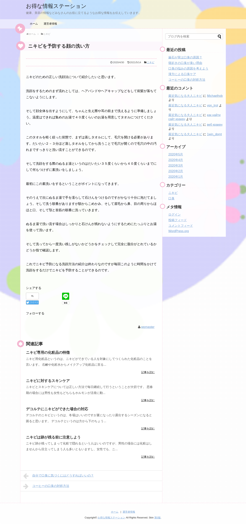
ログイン (174, 214)
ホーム (34, 23)
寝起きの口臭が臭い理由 (185, 63)
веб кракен (214, 124)
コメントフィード (180, 225)
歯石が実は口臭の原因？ (185, 57)
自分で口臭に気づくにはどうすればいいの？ (58, 476)
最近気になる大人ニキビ (185, 95)
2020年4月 (175, 160)
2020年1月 (175, 176)
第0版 (157, 517)
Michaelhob (215, 95)
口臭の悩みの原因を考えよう (188, 68)
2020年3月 (175, 165)
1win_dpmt (214, 134)
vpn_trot (212, 105)
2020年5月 (175, 154)
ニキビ (150, 62)
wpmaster (147, 326)
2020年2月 (175, 171)
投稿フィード (177, 220)
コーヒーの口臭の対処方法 (46, 486)
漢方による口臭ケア (182, 74)
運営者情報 (50, 23)
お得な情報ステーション (58, 6)
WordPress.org (178, 231)
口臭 (171, 198)
